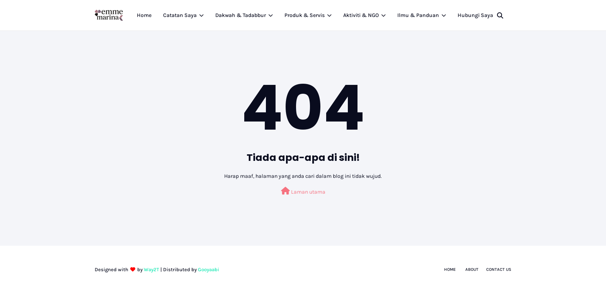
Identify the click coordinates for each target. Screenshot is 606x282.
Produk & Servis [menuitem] (304, 15)
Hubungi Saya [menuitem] (475, 15)
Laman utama (303, 191)
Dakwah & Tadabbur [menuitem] (240, 15)
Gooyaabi (208, 269)
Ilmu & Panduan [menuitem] (418, 15)
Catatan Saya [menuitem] (180, 15)
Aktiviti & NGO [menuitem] (361, 15)
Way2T (151, 269)
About (471, 269)
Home (450, 269)
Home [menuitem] (144, 15)
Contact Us (498, 269)
